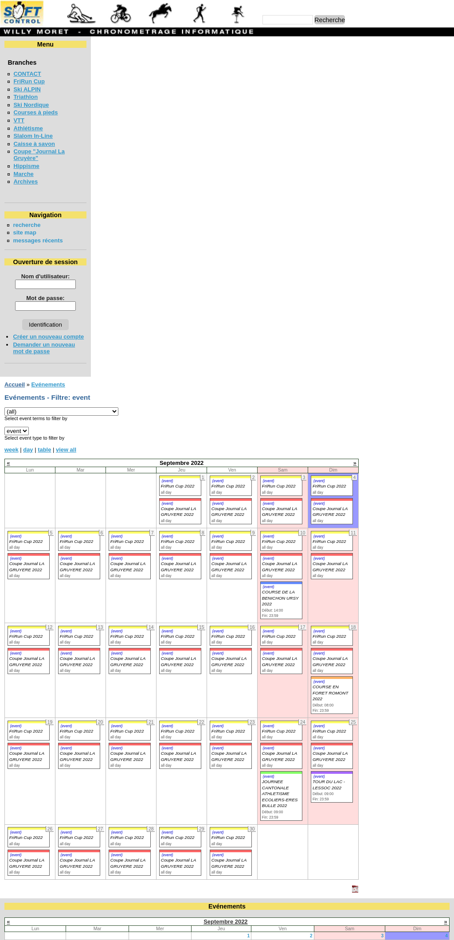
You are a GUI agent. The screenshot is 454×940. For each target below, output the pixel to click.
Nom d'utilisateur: (45, 276)
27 (124, 627)
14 (187, 611)
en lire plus (434, 803)
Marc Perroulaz (269, 928)
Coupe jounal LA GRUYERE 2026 (58, 662)
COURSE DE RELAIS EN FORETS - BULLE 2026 (78, 678)
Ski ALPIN (26, 89)
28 (187, 627)
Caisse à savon (34, 143)
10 (381, 603)
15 (247, 611)
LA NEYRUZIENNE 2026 (45, 759)
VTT (18, 120)
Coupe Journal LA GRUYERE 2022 (117, 321)
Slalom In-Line (33, 136)
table (135, 108)
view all (157, 108)
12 (62, 611)
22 (247, 619)
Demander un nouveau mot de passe (44, 348)
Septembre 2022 (225, 580)
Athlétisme (28, 128)
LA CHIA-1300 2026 (39, 743)
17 (381, 611)
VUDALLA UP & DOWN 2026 (51, 711)
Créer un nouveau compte (48, 336)
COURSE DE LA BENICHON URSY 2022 (371, 257)
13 (124, 611)
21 (187, 619)
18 (445, 611)
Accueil (105, 44)
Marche (23, 174)
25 (445, 619)
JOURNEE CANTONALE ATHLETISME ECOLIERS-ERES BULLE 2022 (371, 453)
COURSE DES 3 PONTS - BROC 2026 (63, 727)
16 (310, 611)
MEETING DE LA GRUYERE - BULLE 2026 (69, 775)
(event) (258, 140)
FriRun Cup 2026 (36, 695)
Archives (25, 181)
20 (124, 619)
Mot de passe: (45, 298)
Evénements (139, 44)
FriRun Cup (29, 81)
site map (24, 232)
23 (310, 619)
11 (445, 603)
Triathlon (25, 97)
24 (381, 619)
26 (62, 627)
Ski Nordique (31, 104)
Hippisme (26, 166)
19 (62, 619)
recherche (26, 225)
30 (310, 627)
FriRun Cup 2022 (269, 145)
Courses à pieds (35, 112)
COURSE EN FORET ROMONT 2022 (421, 352)
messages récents (38, 240)
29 (247, 627)
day (119, 108)
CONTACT (27, 73)
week (102, 108)
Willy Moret (210, 928)
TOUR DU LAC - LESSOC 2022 (419, 444)
